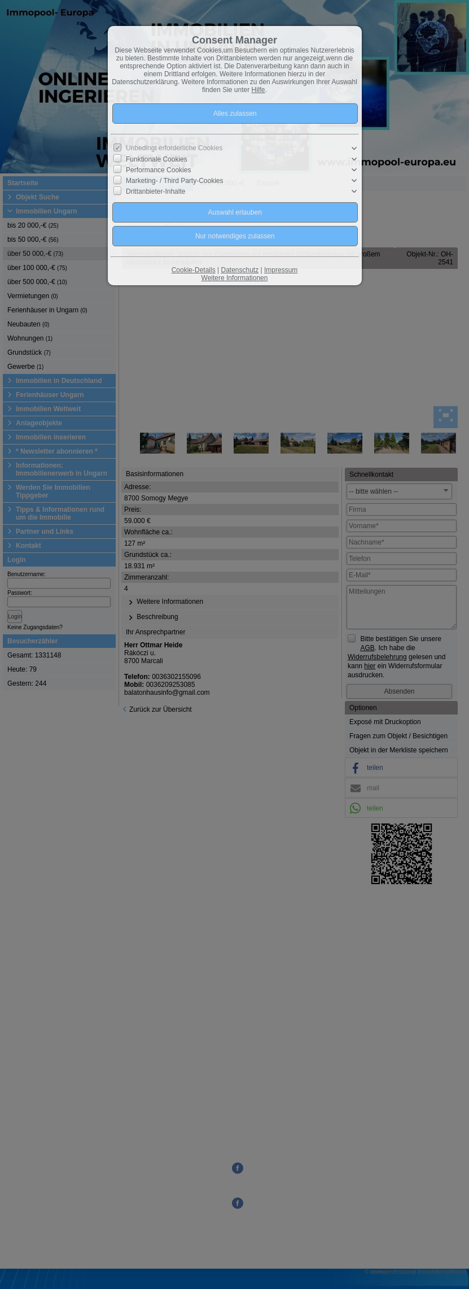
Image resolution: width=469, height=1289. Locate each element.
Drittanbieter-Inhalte (155, 191)
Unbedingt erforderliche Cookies (174, 148)
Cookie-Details (194, 270)
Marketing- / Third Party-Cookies (174, 181)
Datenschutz (239, 270)
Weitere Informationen (234, 278)
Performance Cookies (158, 170)
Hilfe (258, 90)
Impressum (280, 270)
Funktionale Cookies (156, 159)
